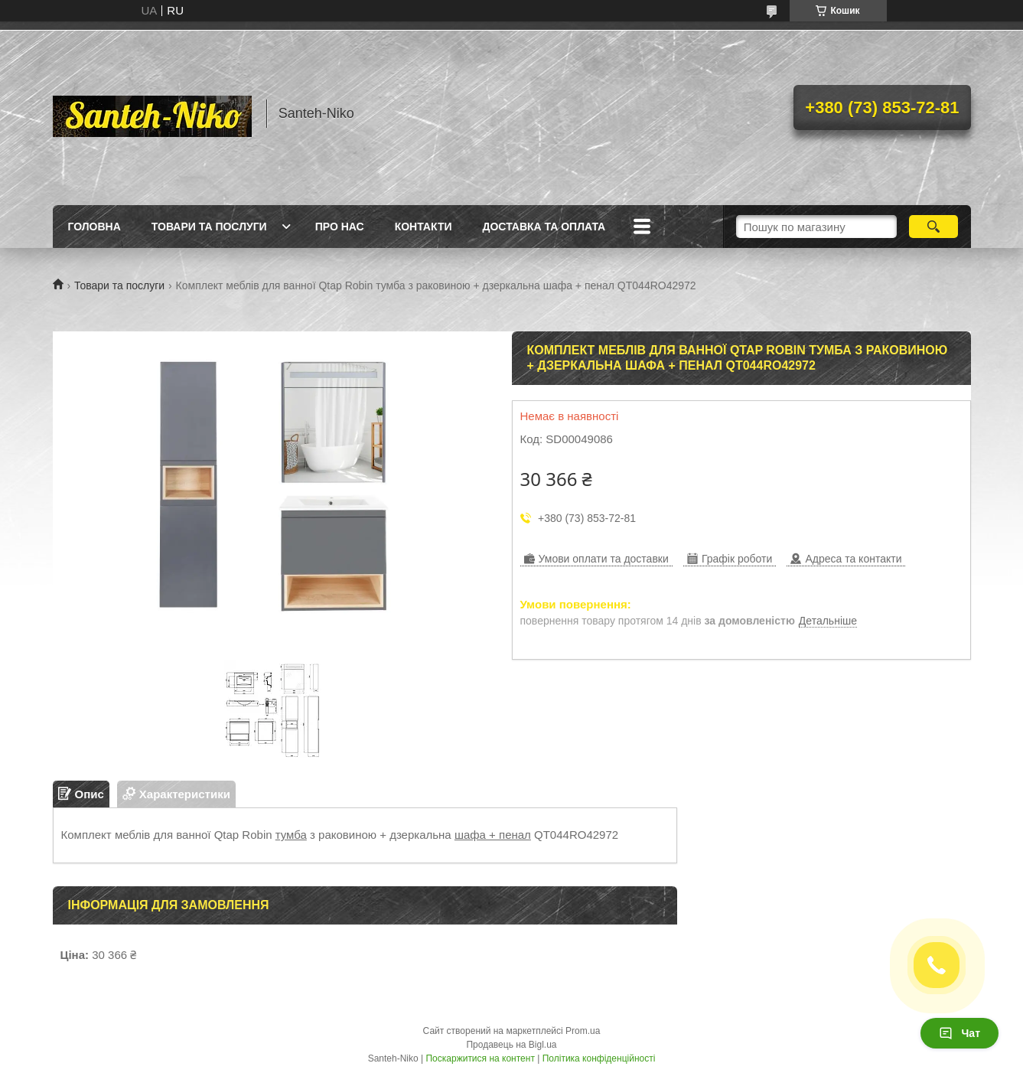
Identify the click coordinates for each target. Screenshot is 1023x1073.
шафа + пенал (492, 834)
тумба (291, 834)
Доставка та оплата (544, 226)
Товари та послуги (209, 226)
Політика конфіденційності (599, 1058)
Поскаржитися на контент (479, 1058)
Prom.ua (582, 1031)
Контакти (423, 226)
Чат (959, 1033)
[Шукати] (934, 226)
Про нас (339, 226)
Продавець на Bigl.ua (511, 1044)
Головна (94, 226)
